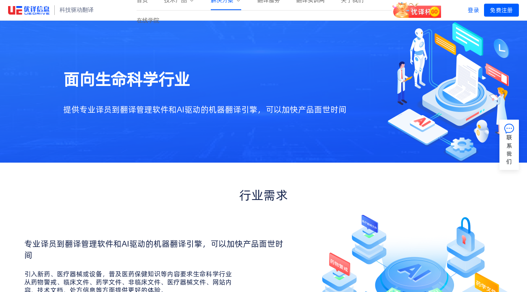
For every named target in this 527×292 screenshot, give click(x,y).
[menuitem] (148, 20)
